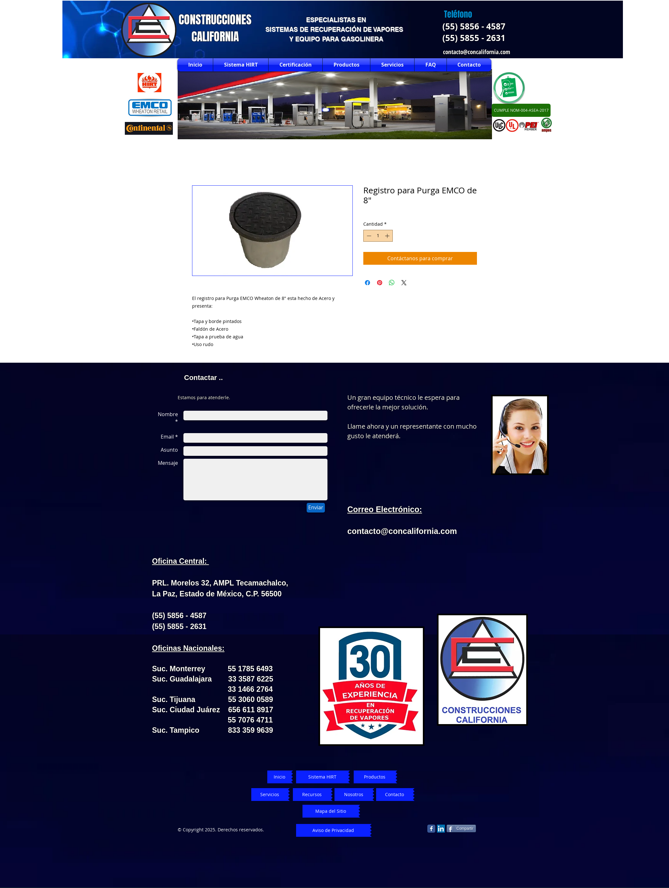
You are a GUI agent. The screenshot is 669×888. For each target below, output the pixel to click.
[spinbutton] (378, 235)
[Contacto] (394, 794)
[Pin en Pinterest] (379, 283)
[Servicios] (269, 794)
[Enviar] (316, 508)
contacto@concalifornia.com (476, 52)
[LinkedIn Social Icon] (441, 829)
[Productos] (375, 777)
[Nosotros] (353, 794)
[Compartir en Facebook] (367, 283)
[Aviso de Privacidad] (333, 830)
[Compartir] (461, 828)
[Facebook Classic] (431, 829)
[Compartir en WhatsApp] (392, 283)
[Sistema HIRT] (322, 777)
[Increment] (388, 235)
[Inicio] (279, 777)
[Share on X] (404, 283)
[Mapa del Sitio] (330, 811)
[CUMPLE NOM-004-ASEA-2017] (521, 110)
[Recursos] (312, 794)
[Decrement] (368, 235)
